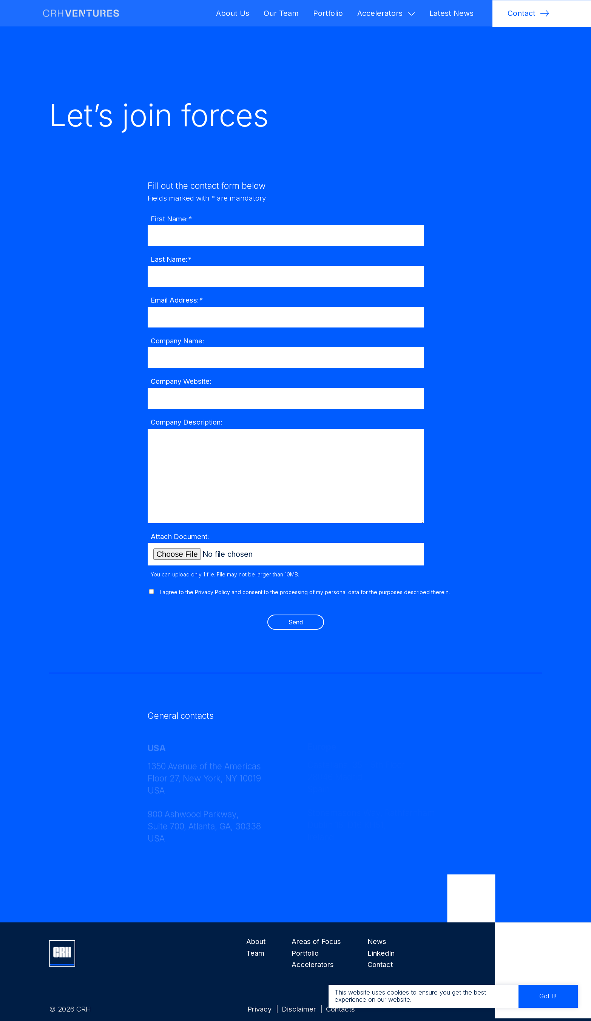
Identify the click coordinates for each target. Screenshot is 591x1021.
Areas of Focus (316, 941)
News (376, 941)
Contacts (340, 1009)
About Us (232, 13)
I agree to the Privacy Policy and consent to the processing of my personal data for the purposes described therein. (305, 599)
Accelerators (386, 13)
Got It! (550, 994)
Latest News (451, 13)
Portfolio (328, 13)
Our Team (281, 13)
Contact (380, 964)
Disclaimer (300, 1009)
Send (295, 628)
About (255, 941)
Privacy (260, 1009)
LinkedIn (381, 953)
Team (255, 953)
